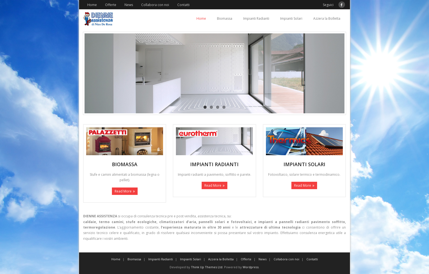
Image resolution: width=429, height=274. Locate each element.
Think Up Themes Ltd (206, 267)
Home (92, 4)
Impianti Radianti (256, 18)
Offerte (110, 4)
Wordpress (251, 267)
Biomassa (224, 18)
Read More (123, 191)
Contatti (183, 4)
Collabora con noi (155, 4)
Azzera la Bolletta (326, 18)
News (128, 4)
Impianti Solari (291, 18)
